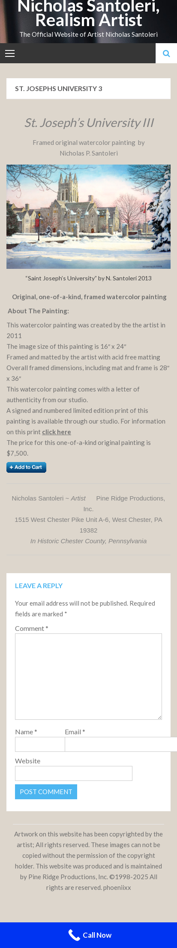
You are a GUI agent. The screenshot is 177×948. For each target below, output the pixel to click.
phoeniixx (117, 887)
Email (75, 731)
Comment (31, 628)
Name (26, 731)
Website (27, 761)
